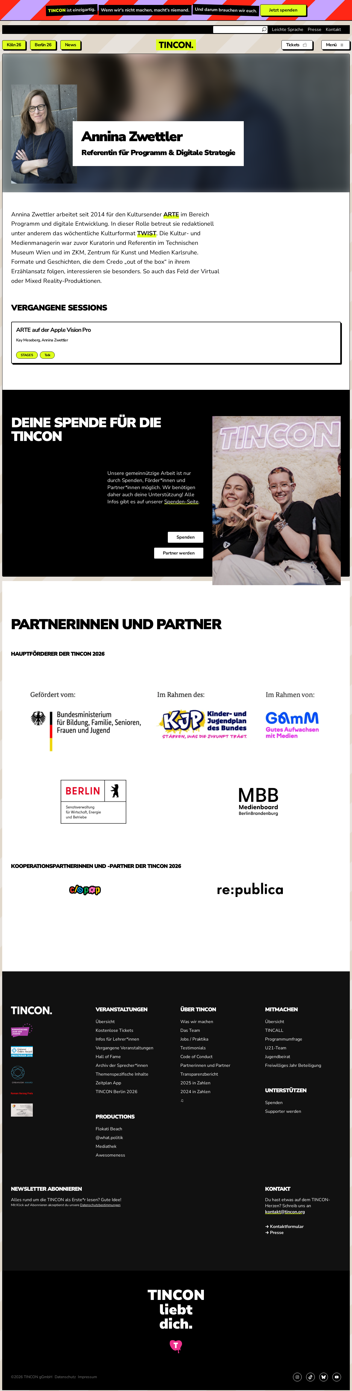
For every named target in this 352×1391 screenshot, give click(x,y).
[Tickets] (297, 45)
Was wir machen (196, 1022)
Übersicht (105, 1022)
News (70, 45)
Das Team (190, 1030)
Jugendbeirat (277, 1057)
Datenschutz (65, 1377)
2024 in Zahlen (195, 1092)
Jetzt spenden (283, 10)
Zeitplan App (108, 1083)
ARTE (171, 214)
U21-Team (275, 1048)
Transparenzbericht (199, 1074)
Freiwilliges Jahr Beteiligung (293, 1065)
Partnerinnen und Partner (205, 1065)
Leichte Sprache (287, 30)
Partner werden (179, 553)
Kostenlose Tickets (114, 1030)
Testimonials (193, 1048)
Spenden (186, 537)
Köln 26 (14, 45)
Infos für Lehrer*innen (117, 1039)
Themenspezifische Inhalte (122, 1074)
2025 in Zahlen (195, 1083)
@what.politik (109, 1138)
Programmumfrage (283, 1039)
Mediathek (106, 1146)
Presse (314, 30)
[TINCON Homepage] (176, 45)
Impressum (87, 1377)
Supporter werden (283, 1111)
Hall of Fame (108, 1057)
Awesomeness (110, 1155)
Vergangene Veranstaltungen (124, 1048)
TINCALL (274, 1030)
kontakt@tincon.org (285, 1212)
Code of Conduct (196, 1057)
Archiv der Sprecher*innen (122, 1065)
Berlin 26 (43, 45)
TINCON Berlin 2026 (116, 1092)
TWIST (146, 233)
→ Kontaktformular (284, 1227)
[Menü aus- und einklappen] (335, 45)
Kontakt (333, 30)
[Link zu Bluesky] (323, 1377)
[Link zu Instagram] (297, 1377)
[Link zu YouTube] (336, 1377)
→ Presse (274, 1233)
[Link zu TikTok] (310, 1377)
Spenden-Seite (181, 501)
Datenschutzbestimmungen (100, 1205)
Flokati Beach (109, 1129)
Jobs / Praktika (194, 1039)
